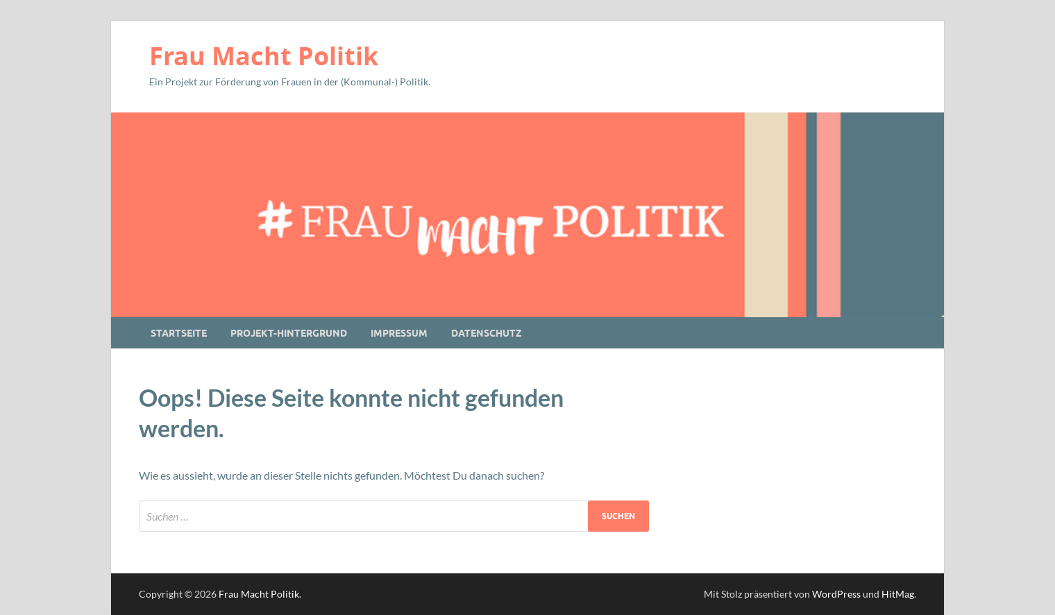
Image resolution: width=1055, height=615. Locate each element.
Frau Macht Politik (263, 56)
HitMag (897, 594)
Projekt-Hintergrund (288, 333)
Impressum (399, 333)
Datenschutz (486, 333)
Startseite (179, 333)
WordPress (836, 594)
